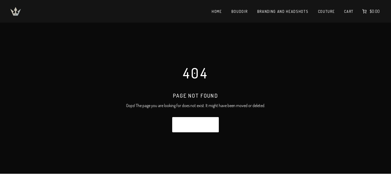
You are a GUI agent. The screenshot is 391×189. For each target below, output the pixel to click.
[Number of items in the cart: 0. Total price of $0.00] (370, 11)
